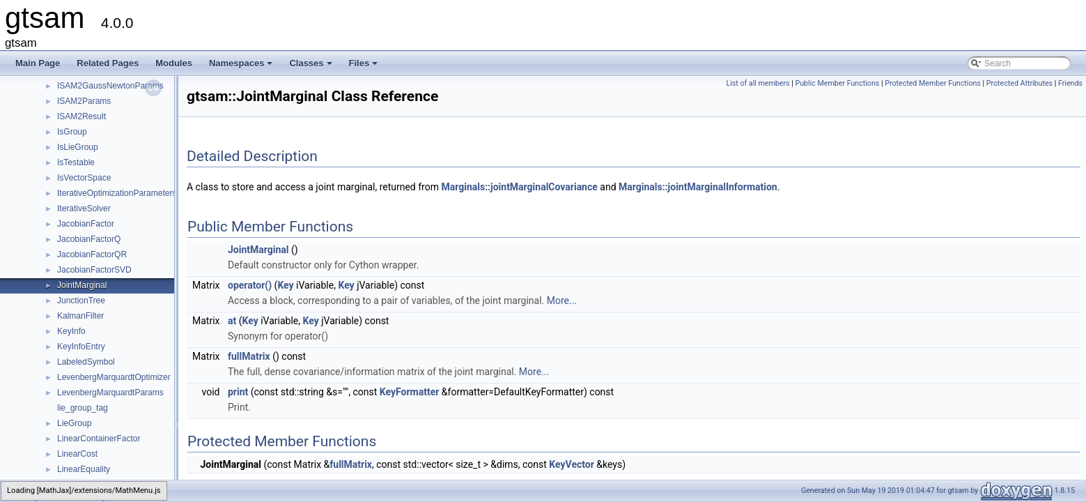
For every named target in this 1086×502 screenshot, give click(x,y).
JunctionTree (81, 300)
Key (285, 285)
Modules (173, 63)
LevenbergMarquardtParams (110, 392)
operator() (250, 285)
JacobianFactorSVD (94, 270)
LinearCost (77, 454)
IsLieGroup (77, 147)
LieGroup (74, 423)
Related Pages (108, 63)
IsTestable (76, 162)
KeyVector (571, 464)
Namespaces (242, 67)
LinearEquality (83, 469)
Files (364, 67)
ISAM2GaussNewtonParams (110, 86)
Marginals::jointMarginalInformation (698, 186)
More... (562, 300)
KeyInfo (71, 331)
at (232, 320)
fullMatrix (249, 356)
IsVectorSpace (84, 178)
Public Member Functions (837, 83)
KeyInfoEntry (81, 346)
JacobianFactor (85, 224)
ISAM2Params (84, 101)
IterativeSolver (84, 208)
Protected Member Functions (933, 83)
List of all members (757, 83)
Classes (311, 67)
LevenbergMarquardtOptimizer (114, 377)
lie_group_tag (82, 408)
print (238, 391)
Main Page (37, 63)
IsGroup (72, 132)
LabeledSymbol (86, 362)
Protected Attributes (1019, 83)
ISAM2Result (81, 116)
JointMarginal (82, 285)
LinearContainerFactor (98, 438)
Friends (1070, 83)
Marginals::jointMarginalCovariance (519, 186)
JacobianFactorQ (89, 239)
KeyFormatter (410, 391)
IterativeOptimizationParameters (116, 193)
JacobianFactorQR (92, 254)
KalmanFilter (80, 316)
